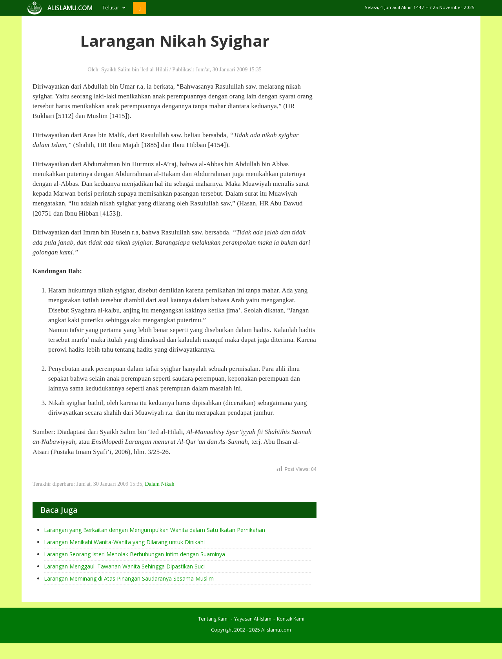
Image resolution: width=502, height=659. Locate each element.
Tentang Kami (213, 618)
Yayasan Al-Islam (252, 618)
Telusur (113, 7)
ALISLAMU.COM (70, 8)
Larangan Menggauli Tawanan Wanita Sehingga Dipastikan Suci (124, 566)
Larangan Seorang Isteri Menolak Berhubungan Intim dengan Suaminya (134, 554)
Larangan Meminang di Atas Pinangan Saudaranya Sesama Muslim (129, 578)
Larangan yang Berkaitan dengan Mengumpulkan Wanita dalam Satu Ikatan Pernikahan (154, 530)
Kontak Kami (290, 618)
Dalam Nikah (160, 484)
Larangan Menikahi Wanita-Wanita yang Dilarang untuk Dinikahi (124, 542)
